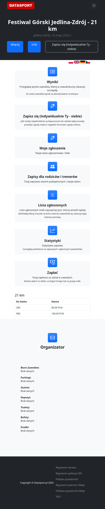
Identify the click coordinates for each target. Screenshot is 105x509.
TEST (58, 496)
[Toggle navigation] (94, 5)
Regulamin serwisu (66, 467)
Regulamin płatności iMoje (70, 485)
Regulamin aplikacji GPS (69, 473)
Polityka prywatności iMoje (70, 490)
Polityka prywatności (67, 479)
